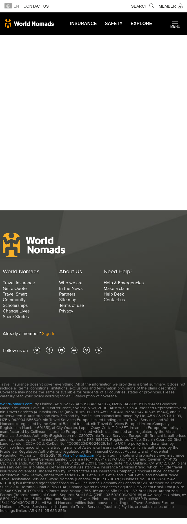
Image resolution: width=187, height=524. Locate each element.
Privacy (66, 310)
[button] (175, 24)
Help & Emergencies (124, 282)
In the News (71, 288)
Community (14, 299)
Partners (67, 293)
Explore (141, 23)
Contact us (36, 6)
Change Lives (16, 310)
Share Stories (16, 316)
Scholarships (15, 305)
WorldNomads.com (16, 404)
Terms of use (71, 305)
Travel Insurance (19, 282)
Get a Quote (15, 288)
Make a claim (116, 288)
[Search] (142, 6)
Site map (67, 299)
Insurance (83, 23)
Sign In (48, 333)
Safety (114, 23)
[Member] (170, 6)
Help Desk (114, 293)
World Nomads (29, 23)
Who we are (71, 282)
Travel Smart (15, 293)
